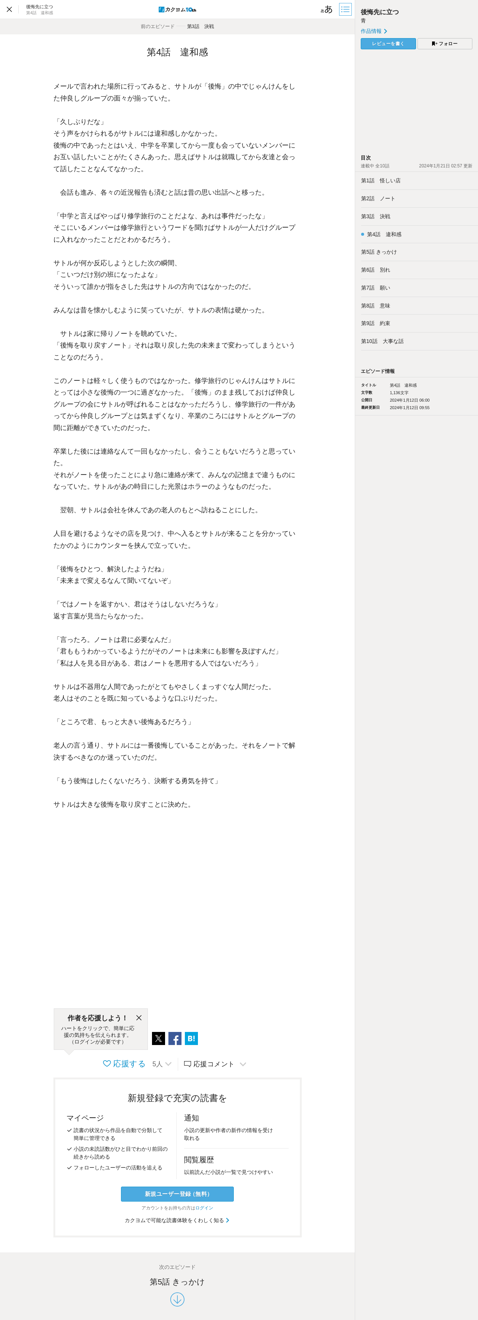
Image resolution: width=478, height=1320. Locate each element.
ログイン (204, 1208)
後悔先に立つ (380, 12)
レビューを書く (388, 43)
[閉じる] (139, 1018)
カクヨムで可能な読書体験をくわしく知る (177, 1220)
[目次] (346, 9)
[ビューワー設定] (326, 9)
